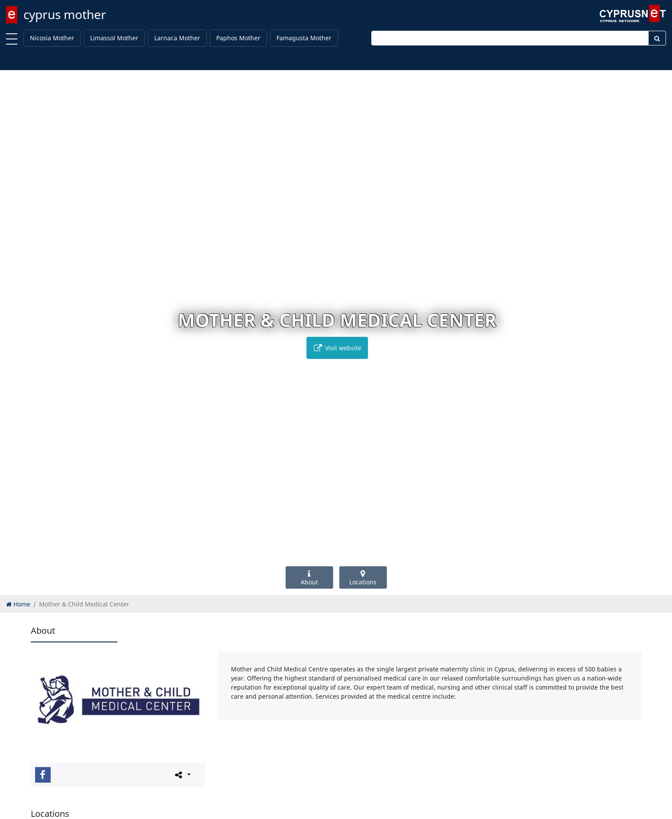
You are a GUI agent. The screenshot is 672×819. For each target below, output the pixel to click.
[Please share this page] (182, 774)
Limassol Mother (114, 38)
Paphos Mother (238, 38)
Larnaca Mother (177, 38)
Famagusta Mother (303, 38)
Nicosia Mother (52, 38)
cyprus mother (64, 14)
